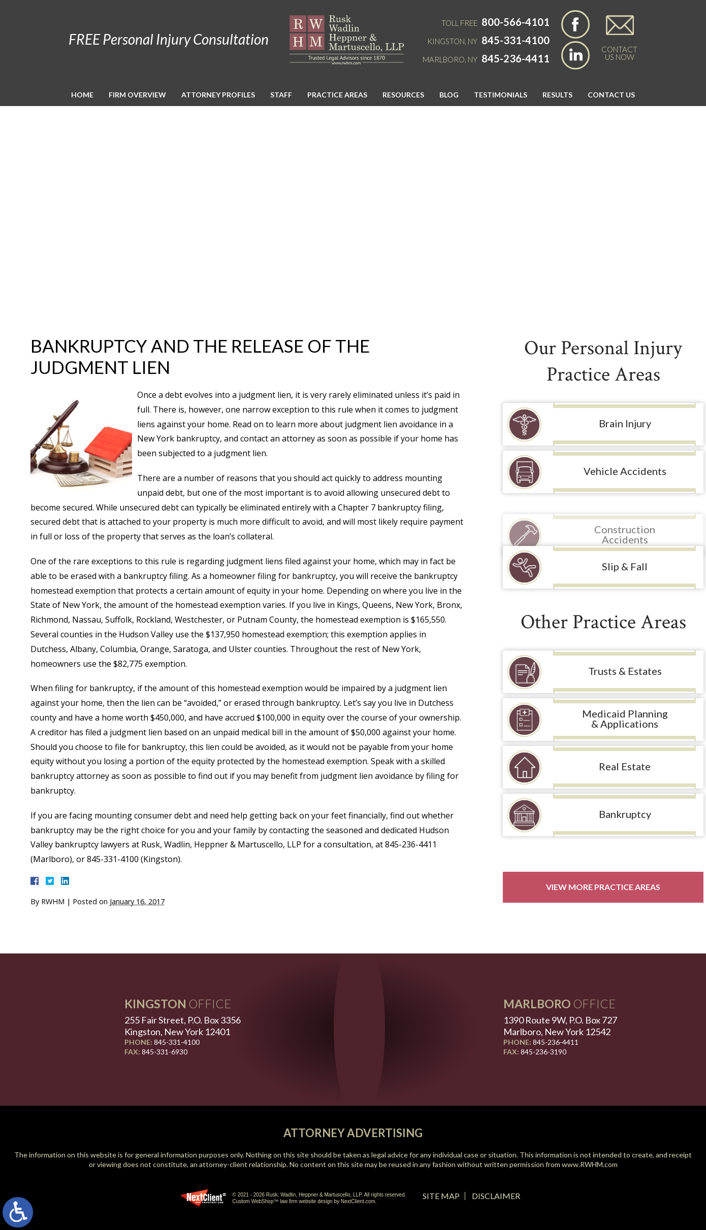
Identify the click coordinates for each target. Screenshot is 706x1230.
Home (82, 94)
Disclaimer (496, 1196)
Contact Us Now (619, 53)
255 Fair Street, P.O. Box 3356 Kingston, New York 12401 (182, 1025)
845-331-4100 (516, 40)
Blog (449, 94)
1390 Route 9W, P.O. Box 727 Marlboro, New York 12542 (560, 1025)
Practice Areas (337, 94)
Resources (403, 94)
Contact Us (611, 94)
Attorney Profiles (218, 94)
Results (557, 94)
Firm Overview (137, 94)
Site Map (441, 1196)
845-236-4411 (516, 58)
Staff (281, 94)
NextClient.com (358, 1201)
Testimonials (500, 94)
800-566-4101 (516, 22)
